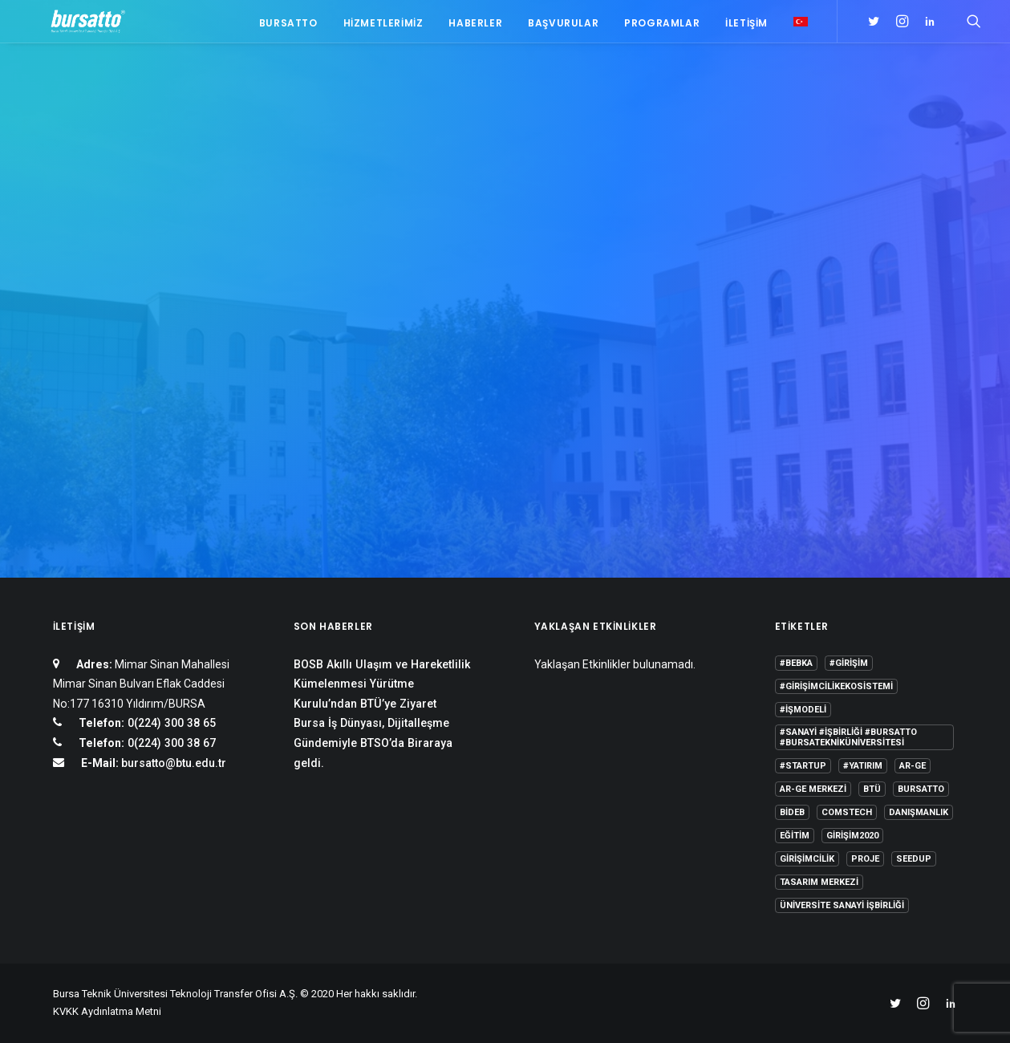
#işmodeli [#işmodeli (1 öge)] (803, 709)
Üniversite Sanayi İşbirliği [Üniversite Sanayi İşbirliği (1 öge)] (842, 905)
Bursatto (288, 26)
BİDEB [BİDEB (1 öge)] (792, 812)
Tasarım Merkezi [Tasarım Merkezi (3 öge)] (819, 882)
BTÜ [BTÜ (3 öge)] (872, 789)
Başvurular (563, 26)
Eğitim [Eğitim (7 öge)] (794, 835)
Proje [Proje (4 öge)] (865, 859)
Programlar (662, 26)
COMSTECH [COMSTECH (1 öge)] (846, 812)
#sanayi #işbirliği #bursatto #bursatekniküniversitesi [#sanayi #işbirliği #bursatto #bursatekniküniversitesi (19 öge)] (848, 737)
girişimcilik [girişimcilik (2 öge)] (807, 859)
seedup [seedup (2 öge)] (913, 859)
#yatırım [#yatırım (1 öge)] (862, 766)
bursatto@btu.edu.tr (173, 763)
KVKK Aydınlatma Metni (107, 1011)
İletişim (746, 26)
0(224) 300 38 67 (170, 743)
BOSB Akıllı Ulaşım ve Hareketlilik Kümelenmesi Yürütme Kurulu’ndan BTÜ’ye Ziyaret (382, 684)
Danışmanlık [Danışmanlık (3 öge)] (918, 812)
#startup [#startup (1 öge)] (803, 766)
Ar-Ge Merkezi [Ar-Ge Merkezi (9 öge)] (813, 789)
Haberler (475, 26)
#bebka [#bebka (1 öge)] (796, 663)
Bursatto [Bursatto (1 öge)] (921, 789)
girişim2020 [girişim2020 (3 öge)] (852, 835)
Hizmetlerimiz (383, 26)
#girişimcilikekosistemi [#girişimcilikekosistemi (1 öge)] (836, 686)
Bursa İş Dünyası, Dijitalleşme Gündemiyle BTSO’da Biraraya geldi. (373, 742)
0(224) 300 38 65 (170, 722)
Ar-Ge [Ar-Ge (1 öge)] (912, 766)
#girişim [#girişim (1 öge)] (848, 663)
